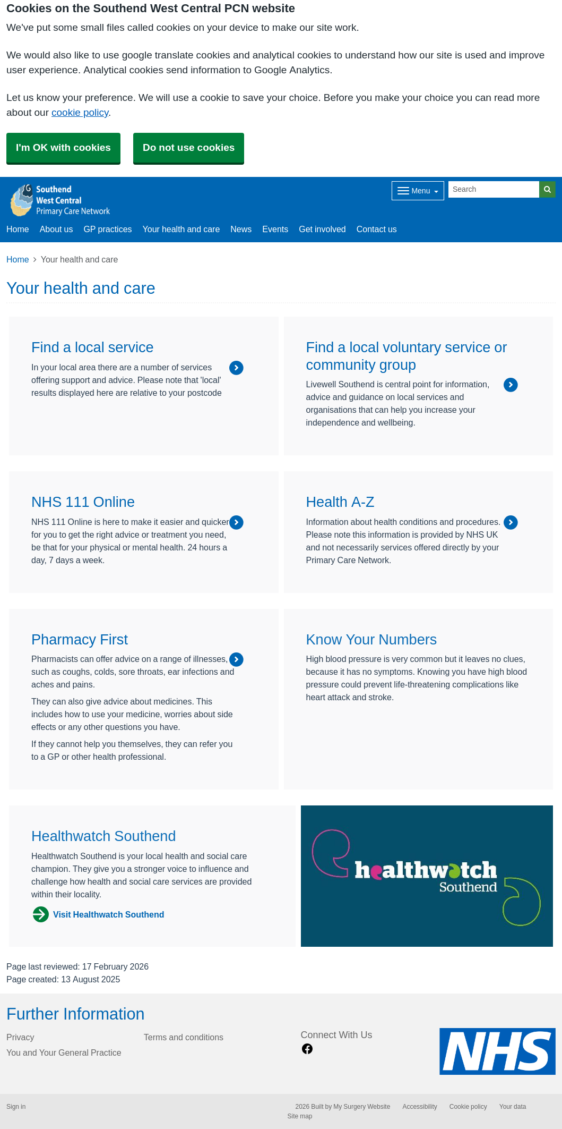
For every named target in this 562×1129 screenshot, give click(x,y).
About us (56, 229)
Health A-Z (340, 502)
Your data (512, 1106)
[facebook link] (307, 1049)
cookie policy (79, 112)
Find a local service (92, 347)
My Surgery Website (361, 1106)
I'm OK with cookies (63, 147)
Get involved (322, 229)
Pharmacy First (79, 639)
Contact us (377, 229)
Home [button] (17, 229)
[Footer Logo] (497, 1051)
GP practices (107, 229)
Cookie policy (468, 1106)
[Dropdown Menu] (418, 190)
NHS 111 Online (83, 502)
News (241, 229)
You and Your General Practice (64, 1052)
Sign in (15, 1106)
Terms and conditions (183, 1037)
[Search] (494, 189)
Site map (300, 1116)
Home (17, 259)
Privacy (20, 1037)
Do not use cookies (189, 147)
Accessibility (419, 1106)
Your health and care (181, 229)
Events (275, 229)
